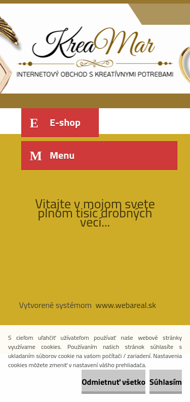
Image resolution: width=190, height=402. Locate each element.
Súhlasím (165, 382)
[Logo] (89, 49)
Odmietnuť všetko (113, 382)
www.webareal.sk (125, 305)
